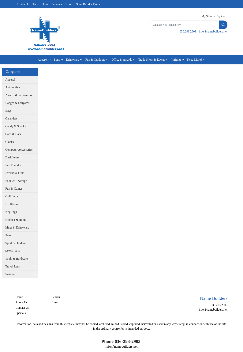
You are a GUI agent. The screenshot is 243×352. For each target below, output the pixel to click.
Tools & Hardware (16, 258)
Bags (57, 59)
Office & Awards (121, 59)
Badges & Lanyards (17, 102)
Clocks (9, 141)
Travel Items (13, 266)
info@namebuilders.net (213, 31)
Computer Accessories (19, 149)
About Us (21, 302)
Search (56, 297)
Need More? (194, 59)
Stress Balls (12, 250)
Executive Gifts (14, 173)
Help (36, 4)
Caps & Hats (13, 134)
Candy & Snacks (15, 126)
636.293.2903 (188, 31)
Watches (10, 274)
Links (55, 302)
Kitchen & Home (15, 219)
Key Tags (11, 212)
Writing (176, 59)
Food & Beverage (16, 180)
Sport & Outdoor (15, 243)
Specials (21, 313)
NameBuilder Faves (88, 4)
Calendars (11, 118)
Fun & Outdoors (95, 59)
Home (45, 4)
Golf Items (11, 196)
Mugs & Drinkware (17, 227)
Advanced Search (62, 4)
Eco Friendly (13, 165)
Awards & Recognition (19, 95)
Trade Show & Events (151, 59)
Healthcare (11, 204)
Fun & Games (13, 188)
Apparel (42, 59)
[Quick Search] (183, 25)
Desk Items (12, 157)
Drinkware (72, 59)
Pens (8, 235)
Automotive (12, 87)
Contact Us (24, 4)
